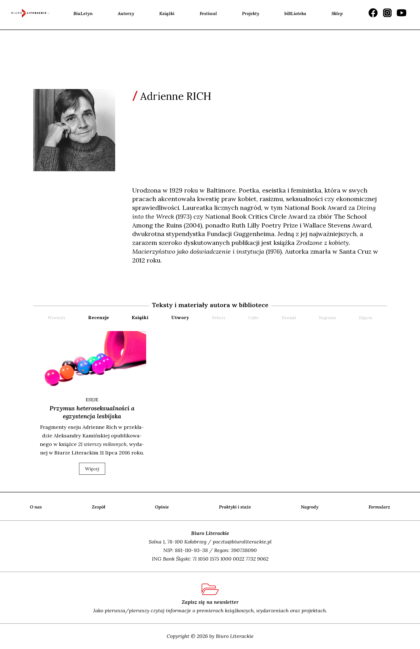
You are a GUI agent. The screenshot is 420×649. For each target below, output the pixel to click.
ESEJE (92, 399)
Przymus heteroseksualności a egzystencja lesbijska (92, 412)
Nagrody (309, 507)
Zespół (98, 507)
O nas (36, 507)
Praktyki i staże (235, 507)
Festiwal (208, 13)
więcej (92, 469)
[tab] (109, 318)
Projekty (250, 13)
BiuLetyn (83, 13)
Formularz (379, 507)
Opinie (162, 507)
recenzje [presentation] (98, 317)
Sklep (337, 13)
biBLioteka (295, 13)
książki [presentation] (140, 317)
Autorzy (126, 13)
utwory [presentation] (180, 317)
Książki (166, 13)
